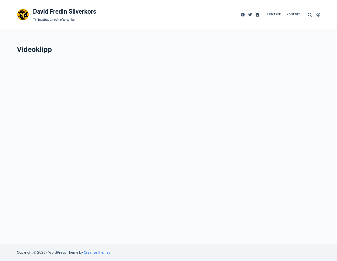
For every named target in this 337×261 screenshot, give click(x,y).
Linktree (274, 14)
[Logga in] (318, 15)
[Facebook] (243, 15)
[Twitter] (250, 15)
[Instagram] (257, 15)
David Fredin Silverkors (64, 11)
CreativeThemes (97, 252)
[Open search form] (310, 15)
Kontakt (293, 14)
